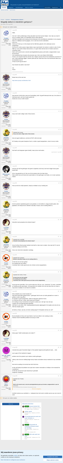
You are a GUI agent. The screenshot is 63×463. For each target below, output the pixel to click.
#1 (60, 30)
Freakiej (4, 24)
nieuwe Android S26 (32, 406)
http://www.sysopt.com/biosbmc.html (21, 80)
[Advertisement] (28, 15)
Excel (26, 438)
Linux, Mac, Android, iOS (30, 432)
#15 (60, 313)
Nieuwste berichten (27, 403)
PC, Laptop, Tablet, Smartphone (32, 409)
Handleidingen (19, 7)
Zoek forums (12, 10)
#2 (60, 74)
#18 (60, 375)
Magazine (10, 7)
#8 (60, 183)
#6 (60, 147)
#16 (60, 330)
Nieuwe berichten (4, 10)
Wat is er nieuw (29, 7)
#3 (60, 93)
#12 (60, 254)
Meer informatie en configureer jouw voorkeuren (13, 459)
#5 (60, 129)
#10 (60, 219)
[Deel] (59, 30)
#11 (60, 236)
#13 (60, 271)
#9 (60, 201)
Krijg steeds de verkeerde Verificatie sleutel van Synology (32, 426)
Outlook (26, 414)
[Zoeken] (60, 7)
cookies (15, 455)
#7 (60, 166)
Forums (4, 7)
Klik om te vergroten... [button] (37, 388)
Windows (27, 422)
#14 (60, 291)
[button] (34, 7)
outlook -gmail (28, 411)
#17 (60, 347)
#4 (60, 111)
